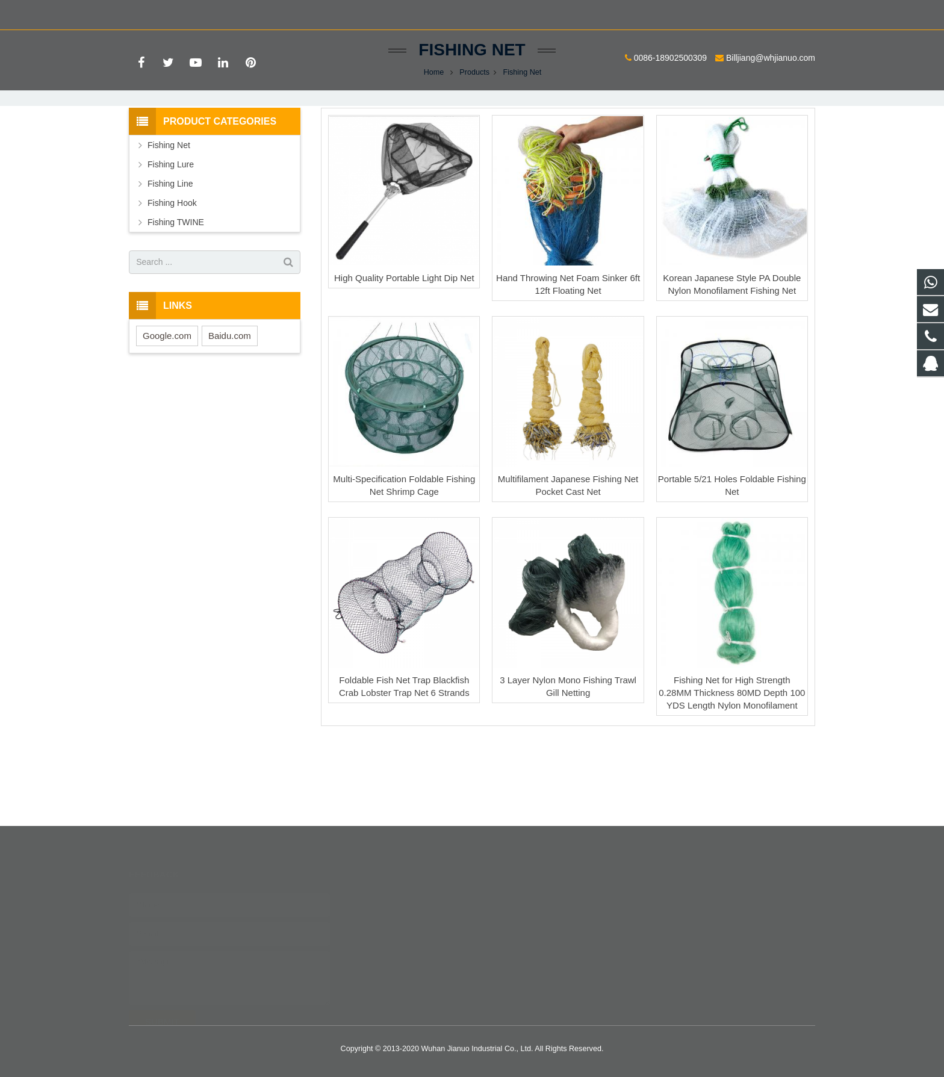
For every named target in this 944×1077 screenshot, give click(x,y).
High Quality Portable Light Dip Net (404, 350)
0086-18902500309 (174, 12)
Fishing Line (170, 256)
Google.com (167, 408)
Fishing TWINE (176, 294)
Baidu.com (229, 408)
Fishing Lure (171, 236)
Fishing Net (471, 122)
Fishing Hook (172, 275)
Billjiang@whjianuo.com (274, 12)
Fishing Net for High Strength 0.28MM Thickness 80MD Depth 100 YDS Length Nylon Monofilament (732, 765)
